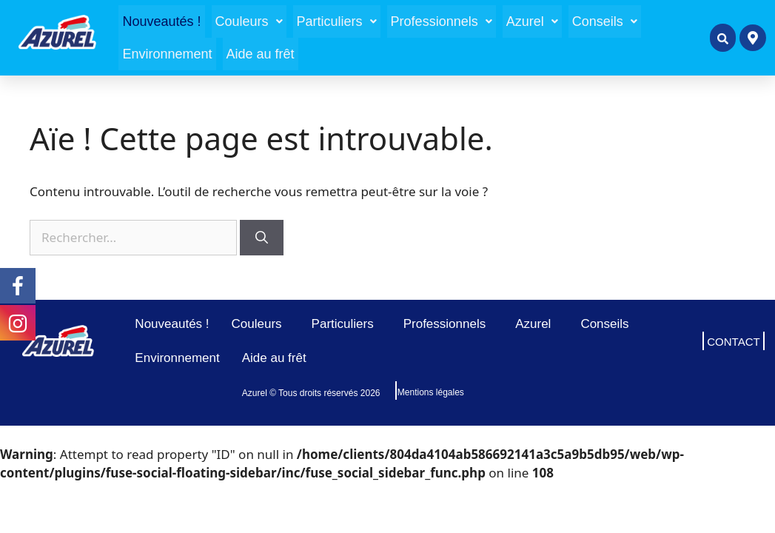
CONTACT (733, 341)
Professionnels (441, 21)
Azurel (532, 21)
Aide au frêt (261, 54)
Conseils (604, 21)
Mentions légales (430, 392)
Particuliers (337, 21)
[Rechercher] (262, 237)
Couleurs (249, 21)
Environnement (167, 54)
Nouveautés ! (161, 21)
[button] (249, 21)
